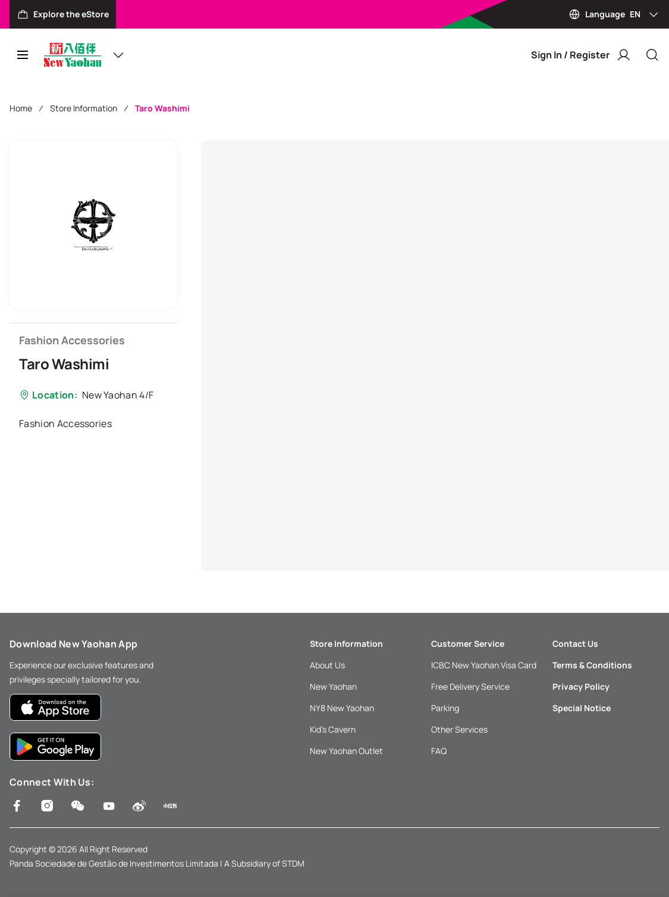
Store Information (83, 108)
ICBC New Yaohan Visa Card (483, 665)
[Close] (652, 55)
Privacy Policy (581, 686)
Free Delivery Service (470, 686)
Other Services (459, 729)
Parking (445, 708)
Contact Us (575, 643)
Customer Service (467, 643)
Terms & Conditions (592, 665)
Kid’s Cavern (333, 729)
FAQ (439, 750)
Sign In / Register (581, 55)
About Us (327, 665)
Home (21, 108)
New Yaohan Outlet (346, 750)
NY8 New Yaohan (342, 708)
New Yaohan (333, 686)
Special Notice (581, 708)
